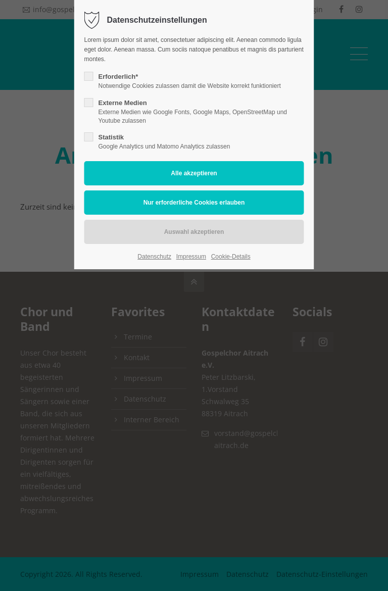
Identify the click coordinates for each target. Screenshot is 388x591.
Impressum (191, 256)
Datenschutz (154, 256)
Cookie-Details (231, 256)
